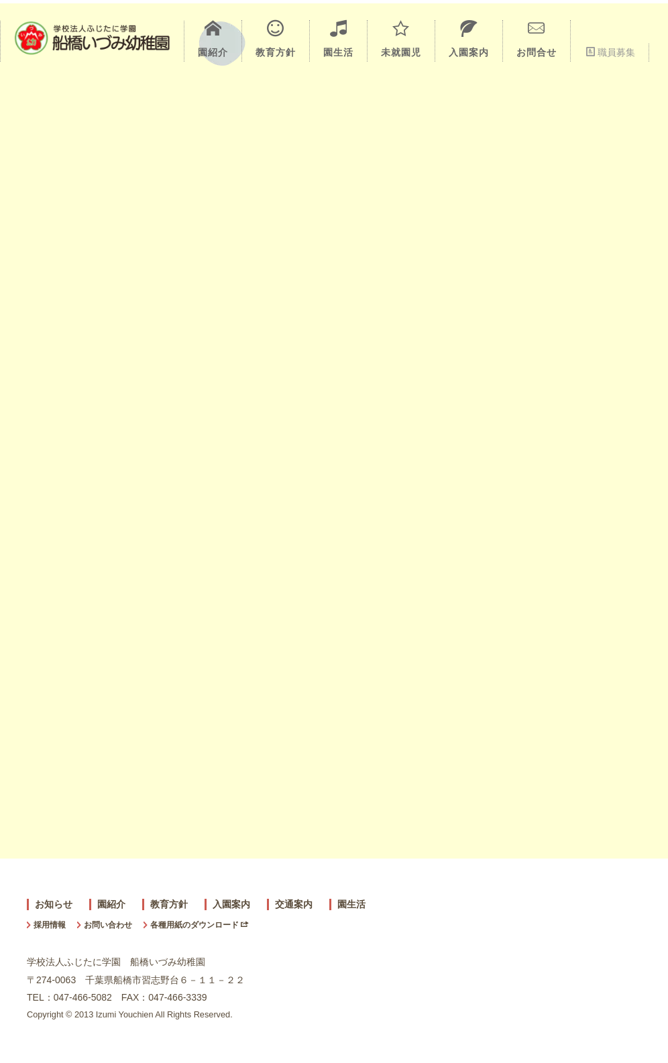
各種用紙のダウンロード (199, 925)
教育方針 (276, 39)
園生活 (338, 39)
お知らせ (53, 904)
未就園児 (401, 39)
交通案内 (294, 904)
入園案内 (469, 39)
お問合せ (536, 39)
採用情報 (50, 925)
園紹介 (213, 39)
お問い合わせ (108, 925)
